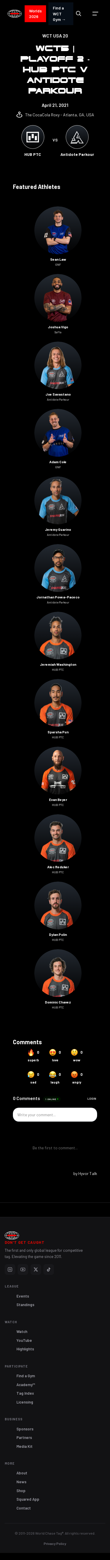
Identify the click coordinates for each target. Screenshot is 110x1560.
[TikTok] (48, 1269)
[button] (95, 13)
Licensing (24, 1402)
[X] (36, 1269)
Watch (21, 1331)
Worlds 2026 (35, 13)
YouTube (24, 1340)
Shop (21, 1490)
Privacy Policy (55, 1543)
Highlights (25, 1349)
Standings (25, 1304)
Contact (23, 1508)
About (21, 1473)
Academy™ (25, 1384)
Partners (24, 1437)
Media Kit (24, 1446)
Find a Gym (25, 1375)
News (21, 1481)
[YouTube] (23, 1269)
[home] (15, 14)
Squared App (27, 1499)
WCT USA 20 (55, 35)
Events (22, 1296)
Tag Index (25, 1393)
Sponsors (24, 1429)
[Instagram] (10, 1269)
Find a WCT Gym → (59, 13)
